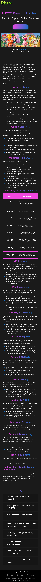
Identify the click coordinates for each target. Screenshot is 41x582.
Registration (18, 572)
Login (12, 572)
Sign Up (20, 27)
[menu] (38, 3)
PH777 (15, 461)
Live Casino (27, 572)
